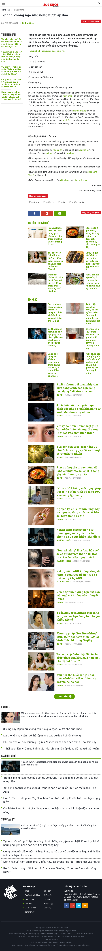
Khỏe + (60, 395)
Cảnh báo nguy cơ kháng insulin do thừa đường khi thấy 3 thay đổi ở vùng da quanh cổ (54, 364)
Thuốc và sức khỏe (32, 895)
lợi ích (35, 202)
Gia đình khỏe (63, 540)
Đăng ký (47, 908)
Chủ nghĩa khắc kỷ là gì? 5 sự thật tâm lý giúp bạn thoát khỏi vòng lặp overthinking (58, 827)
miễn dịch (58, 150)
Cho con (47, 891)
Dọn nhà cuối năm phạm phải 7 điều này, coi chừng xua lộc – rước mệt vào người (51, 861)
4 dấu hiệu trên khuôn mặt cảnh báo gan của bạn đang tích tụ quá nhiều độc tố (78, 616)
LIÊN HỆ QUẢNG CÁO (75, 886)
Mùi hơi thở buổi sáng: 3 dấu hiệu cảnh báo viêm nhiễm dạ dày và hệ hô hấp (76, 678)
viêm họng (65, 180)
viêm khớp (68, 96)
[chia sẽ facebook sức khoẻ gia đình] (66, 905)
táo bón (70, 153)
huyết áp (66, 120)
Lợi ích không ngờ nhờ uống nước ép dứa (34, 15)
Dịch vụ (47, 899)
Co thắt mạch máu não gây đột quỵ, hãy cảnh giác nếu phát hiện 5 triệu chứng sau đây (55, 337)
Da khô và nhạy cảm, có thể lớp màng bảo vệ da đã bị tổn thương (42, 735)
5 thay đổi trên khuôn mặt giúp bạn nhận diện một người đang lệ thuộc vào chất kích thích (77, 429)
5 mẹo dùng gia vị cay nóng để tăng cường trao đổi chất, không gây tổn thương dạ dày (11, 57)
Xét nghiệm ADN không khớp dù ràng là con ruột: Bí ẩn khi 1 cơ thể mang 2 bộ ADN (78, 574)
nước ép (50, 202)
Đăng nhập (48, 903)
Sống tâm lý (29, 912)
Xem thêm (64, 696)
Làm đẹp (28, 903)
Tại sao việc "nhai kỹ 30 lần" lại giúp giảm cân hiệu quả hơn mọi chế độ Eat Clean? (11, 70)
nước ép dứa (78, 202)
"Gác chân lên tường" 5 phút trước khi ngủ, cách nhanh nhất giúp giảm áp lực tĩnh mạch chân (93, 363)
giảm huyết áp (80, 111)
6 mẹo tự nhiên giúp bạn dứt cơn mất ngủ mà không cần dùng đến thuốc (78, 595)
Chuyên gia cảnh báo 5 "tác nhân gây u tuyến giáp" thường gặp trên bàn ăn (11, 83)
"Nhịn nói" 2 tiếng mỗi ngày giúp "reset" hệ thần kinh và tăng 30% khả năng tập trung (78, 491)
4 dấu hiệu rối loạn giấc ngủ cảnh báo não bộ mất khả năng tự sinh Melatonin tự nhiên (78, 408)
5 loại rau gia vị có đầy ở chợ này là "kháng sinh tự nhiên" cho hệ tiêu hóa (93, 281)
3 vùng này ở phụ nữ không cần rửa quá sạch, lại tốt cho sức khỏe (42, 729)
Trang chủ (5, 10)
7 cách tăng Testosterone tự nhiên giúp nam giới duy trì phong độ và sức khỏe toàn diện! (78, 533)
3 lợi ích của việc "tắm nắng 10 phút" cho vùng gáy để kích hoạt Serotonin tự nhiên (78, 450)
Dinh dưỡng (28, 23)
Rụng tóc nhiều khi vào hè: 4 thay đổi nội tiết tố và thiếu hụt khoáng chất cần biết (11, 96)
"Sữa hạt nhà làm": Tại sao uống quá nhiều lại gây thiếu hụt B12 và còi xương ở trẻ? (11, 43)
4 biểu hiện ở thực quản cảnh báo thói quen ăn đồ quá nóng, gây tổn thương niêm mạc (93, 338)
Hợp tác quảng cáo (90, 21)
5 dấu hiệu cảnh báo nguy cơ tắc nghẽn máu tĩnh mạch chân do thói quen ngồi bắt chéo (93, 314)
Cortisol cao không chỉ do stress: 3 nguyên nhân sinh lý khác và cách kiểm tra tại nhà (55, 312)
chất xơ (49, 153)
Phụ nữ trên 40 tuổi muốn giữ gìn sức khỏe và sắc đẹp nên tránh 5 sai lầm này (49, 742)
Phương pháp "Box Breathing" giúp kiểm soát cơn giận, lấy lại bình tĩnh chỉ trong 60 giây (77, 637)
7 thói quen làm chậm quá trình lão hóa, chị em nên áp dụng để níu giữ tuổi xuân (51, 748)
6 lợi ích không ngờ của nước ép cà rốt (47, 51)
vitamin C (83, 150)
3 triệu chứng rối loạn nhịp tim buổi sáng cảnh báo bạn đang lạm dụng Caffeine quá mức (77, 388)
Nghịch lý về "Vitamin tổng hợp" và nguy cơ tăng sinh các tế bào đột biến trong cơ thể (78, 512)
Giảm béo (48, 895)
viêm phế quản (81, 180)
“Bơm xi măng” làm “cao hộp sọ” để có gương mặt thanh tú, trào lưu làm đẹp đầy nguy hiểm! (77, 554)
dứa (63, 202)
